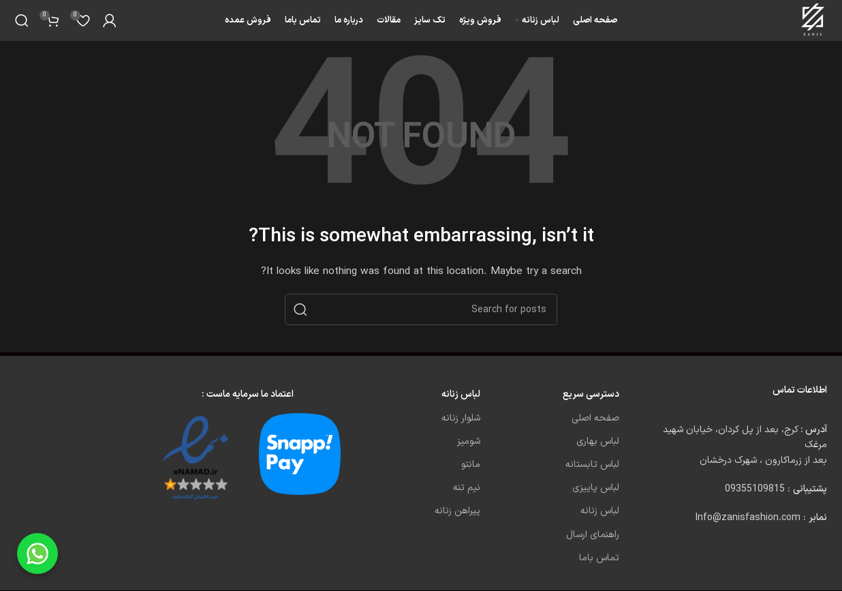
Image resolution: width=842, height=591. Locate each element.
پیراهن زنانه (457, 511)
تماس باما (599, 558)
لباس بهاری (597, 441)
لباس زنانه (599, 511)
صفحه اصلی (595, 418)
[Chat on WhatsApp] (37, 553)
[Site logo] (813, 20)
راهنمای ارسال (592, 535)
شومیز (468, 441)
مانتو (470, 464)
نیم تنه (466, 488)
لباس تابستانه (592, 464)
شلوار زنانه (460, 418)
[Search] (21, 20)
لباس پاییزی (595, 488)
